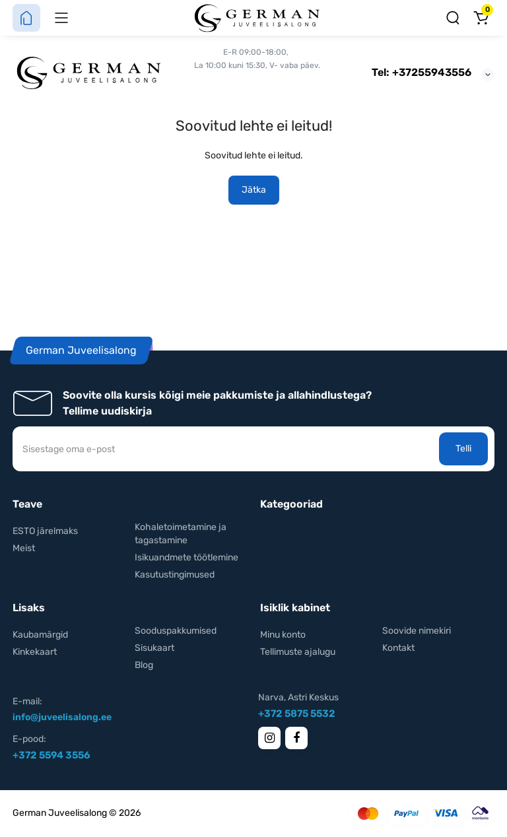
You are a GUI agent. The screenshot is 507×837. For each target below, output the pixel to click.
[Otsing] (453, 18)
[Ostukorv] (480, 18)
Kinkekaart (35, 651)
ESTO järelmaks (45, 531)
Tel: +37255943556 (421, 72)
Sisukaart (154, 647)
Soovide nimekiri (416, 630)
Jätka (254, 189)
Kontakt (398, 647)
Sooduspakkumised (176, 630)
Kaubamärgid (40, 634)
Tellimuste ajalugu (297, 651)
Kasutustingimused (175, 574)
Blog (144, 665)
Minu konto (283, 634)
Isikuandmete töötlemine (186, 557)
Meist (24, 548)
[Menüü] (61, 18)
